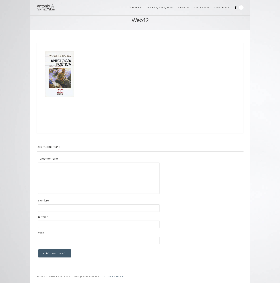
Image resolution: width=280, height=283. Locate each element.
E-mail (43, 216)
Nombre (44, 200)
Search (241, 7)
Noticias (136, 7)
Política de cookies (113, 277)
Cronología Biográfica (160, 7)
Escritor (183, 7)
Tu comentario (49, 158)
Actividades (201, 7)
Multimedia (222, 7)
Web (41, 232)
